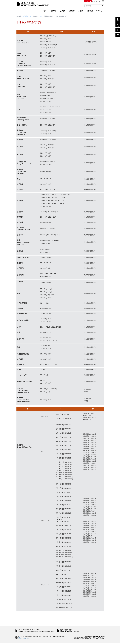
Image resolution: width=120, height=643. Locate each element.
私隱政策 (102, 636)
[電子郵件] (117, 35)
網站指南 (87, 636)
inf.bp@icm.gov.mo (23, 638)
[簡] (95, 1)
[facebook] (117, 30)
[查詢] (103, 6)
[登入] (117, 19)
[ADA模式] (103, 1)
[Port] (97, 1)
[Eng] (100, 1)
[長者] (117, 24)
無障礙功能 (94, 636)
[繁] (93, 1)
